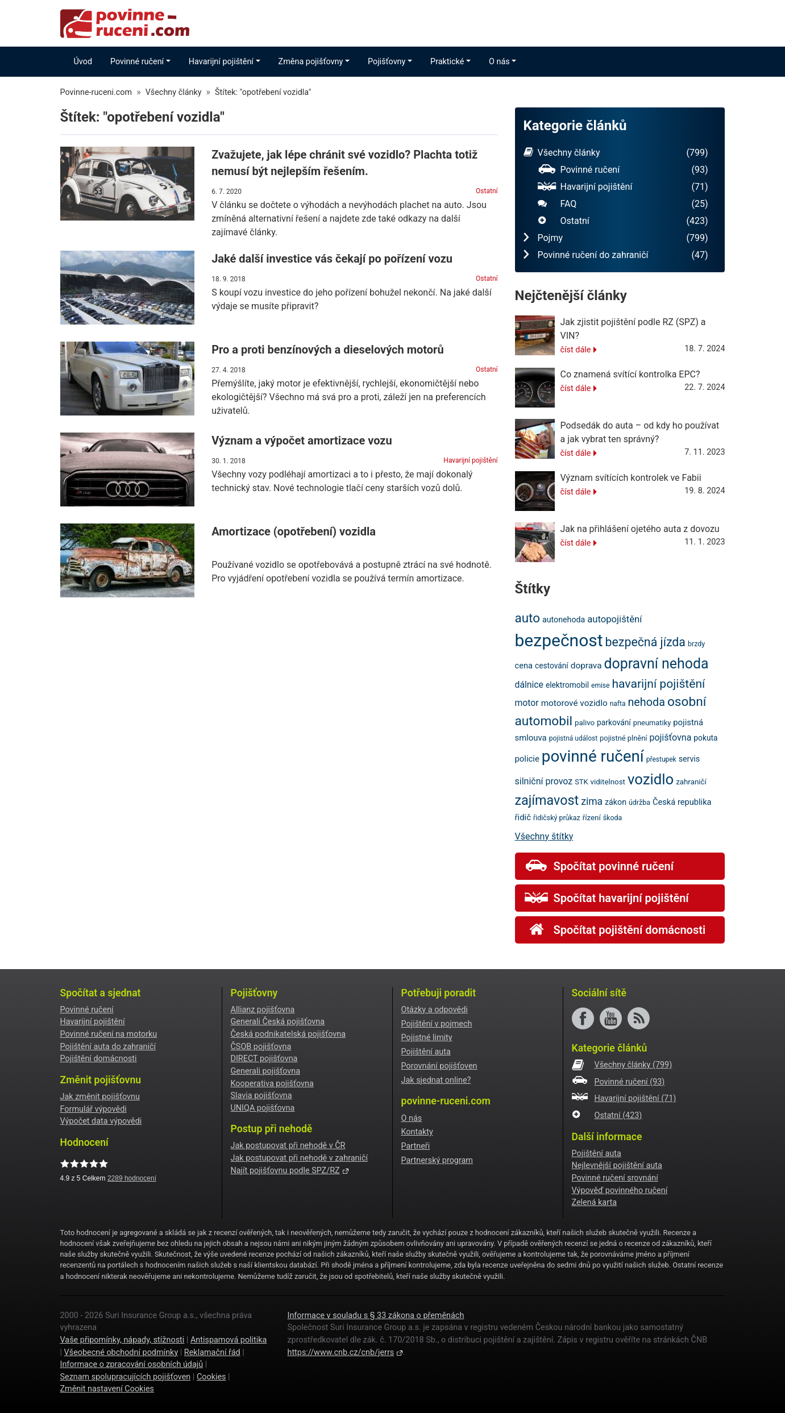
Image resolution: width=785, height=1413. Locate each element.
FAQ (623, 204)
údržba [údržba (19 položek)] (639, 802)
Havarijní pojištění (470, 460)
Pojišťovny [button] (386, 62)
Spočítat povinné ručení (599, 866)
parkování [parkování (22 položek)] (614, 722)
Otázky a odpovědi (434, 1010)
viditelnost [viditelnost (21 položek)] (608, 782)
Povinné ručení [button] (137, 62)
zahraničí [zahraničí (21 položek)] (691, 782)
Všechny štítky (544, 836)
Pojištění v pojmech (436, 1024)
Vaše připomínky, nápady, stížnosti (122, 1340)
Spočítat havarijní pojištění (607, 898)
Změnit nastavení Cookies (107, 1389)
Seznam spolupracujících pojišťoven (125, 1377)
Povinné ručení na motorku (108, 1034)
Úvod (83, 62)
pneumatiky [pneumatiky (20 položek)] (652, 722)
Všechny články (616, 152)
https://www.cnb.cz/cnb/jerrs (340, 1352)
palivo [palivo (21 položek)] (585, 722)
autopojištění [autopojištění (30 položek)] (614, 619)
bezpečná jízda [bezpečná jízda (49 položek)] (645, 642)
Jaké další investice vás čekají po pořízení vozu (331, 258)
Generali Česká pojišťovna (278, 1021)
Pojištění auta (426, 1052)
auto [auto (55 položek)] (528, 617)
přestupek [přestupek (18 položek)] (661, 759)
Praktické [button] (447, 62)
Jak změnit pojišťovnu (100, 1097)
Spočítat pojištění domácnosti (615, 930)
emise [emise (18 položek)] (600, 685)
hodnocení (131, 1178)
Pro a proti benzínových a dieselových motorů (327, 349)
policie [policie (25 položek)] (527, 759)
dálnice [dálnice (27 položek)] (529, 684)
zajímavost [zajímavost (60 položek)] (547, 800)
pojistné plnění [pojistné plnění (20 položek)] (623, 738)
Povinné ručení (623, 169)
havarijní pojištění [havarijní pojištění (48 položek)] (658, 683)
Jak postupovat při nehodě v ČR (288, 1145)
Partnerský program (437, 1160)
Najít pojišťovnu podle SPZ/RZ (285, 1170)
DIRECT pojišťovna (264, 1058)
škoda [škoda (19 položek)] (612, 817)
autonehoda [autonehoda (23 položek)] (563, 619)
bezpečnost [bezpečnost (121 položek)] (559, 640)
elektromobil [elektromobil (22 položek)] (567, 684)
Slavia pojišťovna (261, 1095)
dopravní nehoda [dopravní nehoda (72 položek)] (656, 663)
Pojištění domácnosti (98, 1058)
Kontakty (417, 1132)
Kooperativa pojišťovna (272, 1083)
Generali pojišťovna (266, 1071)
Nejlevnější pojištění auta (617, 1165)
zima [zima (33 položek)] (592, 801)
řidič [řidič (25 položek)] (523, 817)
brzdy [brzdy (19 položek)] (696, 643)
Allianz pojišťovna (263, 1010)
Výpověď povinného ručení (620, 1190)
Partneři (415, 1146)
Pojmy (616, 238)
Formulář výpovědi (93, 1109)
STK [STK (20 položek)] (581, 782)
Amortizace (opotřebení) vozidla (293, 531)
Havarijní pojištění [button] (221, 62)
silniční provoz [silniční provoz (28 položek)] (544, 781)
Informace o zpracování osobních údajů (131, 1364)
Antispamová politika (228, 1340)
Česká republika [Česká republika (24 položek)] (682, 802)
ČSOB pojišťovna (261, 1047)
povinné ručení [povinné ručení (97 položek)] (593, 756)
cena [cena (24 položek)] (524, 665)
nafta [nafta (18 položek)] (618, 704)
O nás (411, 1118)
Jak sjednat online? (436, 1080)
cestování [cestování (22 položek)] (551, 665)
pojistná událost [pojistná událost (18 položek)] (573, 738)
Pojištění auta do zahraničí (108, 1047)
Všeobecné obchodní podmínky (121, 1352)
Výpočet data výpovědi (101, 1121)
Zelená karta (594, 1202)
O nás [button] (499, 62)
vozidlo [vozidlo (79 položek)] (651, 779)
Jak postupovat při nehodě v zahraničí (299, 1158)
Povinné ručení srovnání (615, 1178)
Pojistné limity (426, 1037)
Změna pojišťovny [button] (311, 62)
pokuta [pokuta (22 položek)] (705, 737)
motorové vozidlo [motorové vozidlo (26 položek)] (574, 703)
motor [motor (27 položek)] (527, 702)
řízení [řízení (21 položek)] (592, 817)
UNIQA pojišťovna (263, 1108)
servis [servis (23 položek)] (689, 758)
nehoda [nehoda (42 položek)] (646, 702)
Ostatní (486, 191)
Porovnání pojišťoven (439, 1066)
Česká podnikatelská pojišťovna (288, 1034)
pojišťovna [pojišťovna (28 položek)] (670, 737)
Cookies (211, 1377)
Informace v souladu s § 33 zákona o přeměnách (375, 1315)
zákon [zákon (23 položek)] (615, 802)
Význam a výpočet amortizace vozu (301, 440)
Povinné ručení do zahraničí (616, 255)
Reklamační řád (212, 1352)
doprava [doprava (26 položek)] (586, 665)
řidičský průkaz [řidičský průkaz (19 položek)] (556, 817)
